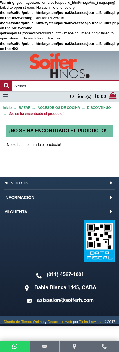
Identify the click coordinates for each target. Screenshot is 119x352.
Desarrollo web (60, 322)
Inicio (7, 108)
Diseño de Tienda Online (24, 322)
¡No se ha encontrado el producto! (36, 114)
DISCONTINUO (99, 108)
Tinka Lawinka (91, 322)
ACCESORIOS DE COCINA (58, 108)
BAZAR (24, 108)
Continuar (95, 162)
